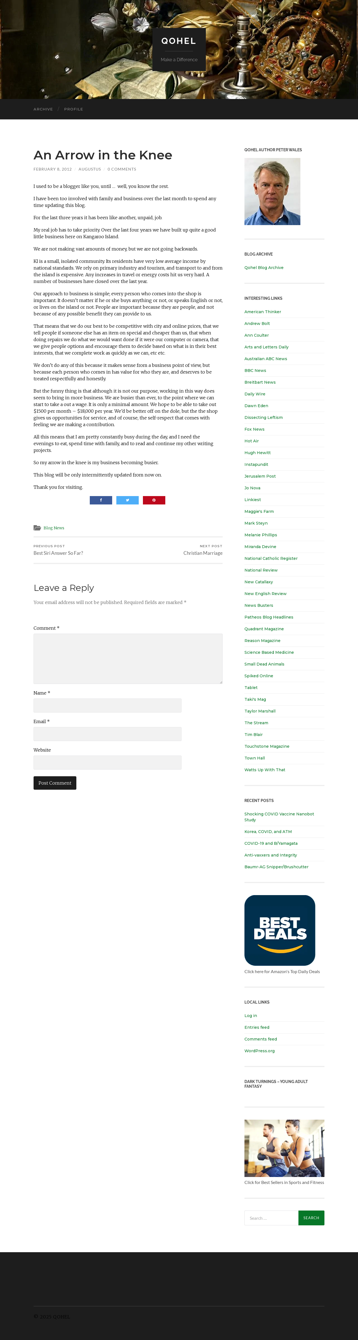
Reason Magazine (262, 640)
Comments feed (260, 1039)
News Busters (258, 605)
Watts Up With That (264, 769)
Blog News (55, 527)
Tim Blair (253, 734)
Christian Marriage (203, 550)
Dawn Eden (256, 405)
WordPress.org (259, 1050)
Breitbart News (260, 382)
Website (42, 750)
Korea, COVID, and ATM (268, 831)
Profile (73, 109)
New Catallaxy (258, 581)
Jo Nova (252, 487)
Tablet (251, 687)
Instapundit (256, 464)
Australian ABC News (265, 358)
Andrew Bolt (257, 323)
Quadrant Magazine (264, 628)
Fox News (254, 429)
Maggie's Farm (259, 511)
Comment (47, 628)
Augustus (90, 169)
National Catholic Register (271, 558)
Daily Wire (254, 394)
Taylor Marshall (259, 711)
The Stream (256, 722)
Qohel (179, 41)
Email (42, 722)
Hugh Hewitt (257, 452)
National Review (261, 570)
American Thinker (262, 311)
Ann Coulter (256, 335)
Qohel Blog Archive (264, 267)
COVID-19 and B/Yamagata (271, 843)
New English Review (265, 593)
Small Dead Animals (264, 664)
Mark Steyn (256, 523)
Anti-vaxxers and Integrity (270, 855)
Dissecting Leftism (263, 417)
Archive (43, 109)
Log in (250, 1015)
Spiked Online (258, 675)
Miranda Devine (260, 546)
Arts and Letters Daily (266, 347)
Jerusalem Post (260, 476)
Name (42, 693)
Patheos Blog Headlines (268, 617)
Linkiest (252, 499)
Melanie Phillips (260, 534)
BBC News (255, 370)
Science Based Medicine (269, 652)
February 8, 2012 (53, 169)
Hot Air (251, 440)
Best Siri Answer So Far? (58, 550)
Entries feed (256, 1027)
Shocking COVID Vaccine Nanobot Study (279, 816)
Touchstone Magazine (266, 746)
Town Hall (254, 758)
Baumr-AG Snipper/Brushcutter (276, 866)
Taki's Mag (255, 699)
